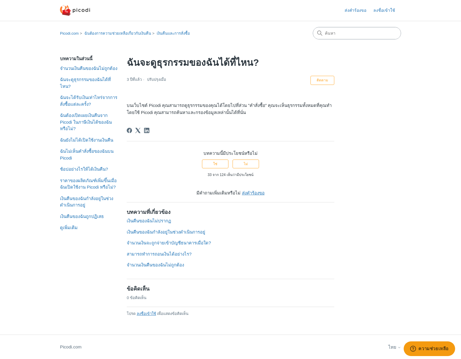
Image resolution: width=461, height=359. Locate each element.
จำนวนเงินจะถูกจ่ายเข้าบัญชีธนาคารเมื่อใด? (169, 242)
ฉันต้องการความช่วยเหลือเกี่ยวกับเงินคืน (117, 33)
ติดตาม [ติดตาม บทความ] (322, 80)
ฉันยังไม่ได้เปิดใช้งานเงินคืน (86, 139)
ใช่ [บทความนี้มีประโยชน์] (215, 164)
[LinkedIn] (146, 130)
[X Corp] (138, 130)
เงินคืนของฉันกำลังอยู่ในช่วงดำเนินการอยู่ (86, 202)
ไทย (394, 347)
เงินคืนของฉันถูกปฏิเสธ (82, 216)
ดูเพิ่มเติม (69, 227)
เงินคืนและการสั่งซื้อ (173, 33)
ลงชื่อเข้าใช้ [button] (384, 10)
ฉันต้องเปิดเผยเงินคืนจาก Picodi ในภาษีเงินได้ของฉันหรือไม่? (86, 122)
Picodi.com (69, 33)
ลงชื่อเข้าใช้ (146, 313)
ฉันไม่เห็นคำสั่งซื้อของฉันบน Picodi (86, 154)
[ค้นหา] (357, 33)
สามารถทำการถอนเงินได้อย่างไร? (159, 253)
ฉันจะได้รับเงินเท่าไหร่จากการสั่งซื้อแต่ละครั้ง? (88, 101)
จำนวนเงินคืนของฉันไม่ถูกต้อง (88, 68)
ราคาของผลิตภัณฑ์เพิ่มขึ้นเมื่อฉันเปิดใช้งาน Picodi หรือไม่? (88, 184)
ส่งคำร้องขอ (355, 10)
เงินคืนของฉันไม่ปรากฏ (149, 220)
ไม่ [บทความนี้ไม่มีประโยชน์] (246, 164)
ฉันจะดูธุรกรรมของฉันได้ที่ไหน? (85, 83)
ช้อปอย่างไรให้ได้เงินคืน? (84, 169)
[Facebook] (129, 130)
